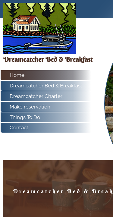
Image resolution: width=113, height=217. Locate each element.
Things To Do (25, 117)
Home (17, 75)
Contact (19, 127)
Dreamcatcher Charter (36, 96)
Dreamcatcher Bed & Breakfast (46, 86)
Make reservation (30, 107)
